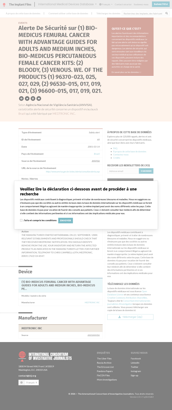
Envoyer (65, 220)
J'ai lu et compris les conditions (40, 220)
